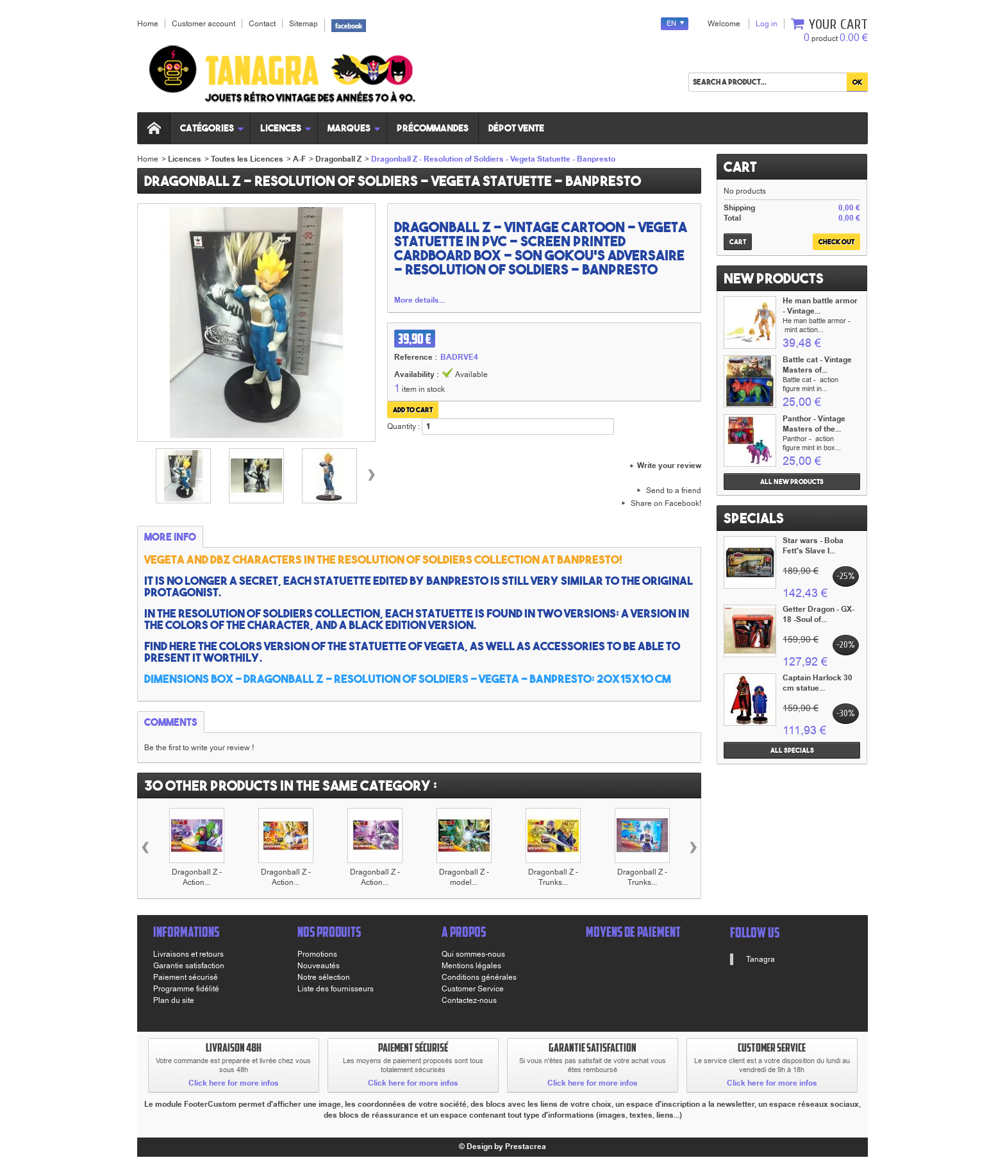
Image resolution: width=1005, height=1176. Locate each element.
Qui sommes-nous (473, 954)
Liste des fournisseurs (335, 989)
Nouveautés (318, 966)
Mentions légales (471, 966)
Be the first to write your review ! (199, 748)
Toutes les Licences (247, 159)
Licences (286, 128)
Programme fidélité (186, 989)
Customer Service (473, 989)
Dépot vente (516, 128)
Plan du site (173, 1000)
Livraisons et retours (188, 954)
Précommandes (433, 128)
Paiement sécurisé (185, 977)
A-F (299, 159)
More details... (419, 301)
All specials (792, 750)
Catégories (212, 128)
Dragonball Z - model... (464, 877)
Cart (740, 167)
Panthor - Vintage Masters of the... (814, 424)
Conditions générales (479, 977)
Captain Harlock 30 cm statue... (817, 683)
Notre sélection (323, 977)
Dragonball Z (338, 159)
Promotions (317, 954)
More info (170, 536)
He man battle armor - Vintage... (820, 306)
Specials (754, 518)
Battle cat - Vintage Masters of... (817, 365)
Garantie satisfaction (188, 966)
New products (774, 278)
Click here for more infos (233, 1083)
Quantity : (403, 426)
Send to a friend (673, 490)
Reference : (415, 358)
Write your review (669, 466)
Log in (766, 24)
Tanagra (760, 959)
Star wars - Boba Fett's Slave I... (813, 546)
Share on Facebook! (666, 503)
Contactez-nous (469, 1000)
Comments (170, 722)
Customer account (203, 24)
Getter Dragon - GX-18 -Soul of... (818, 614)
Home (147, 159)
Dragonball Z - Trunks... (553, 877)
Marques (354, 128)
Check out (836, 241)
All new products (792, 481)
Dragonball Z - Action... (197, 877)
